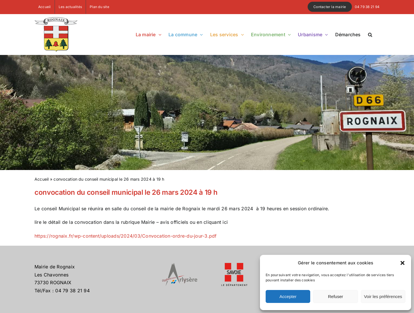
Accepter (287, 296)
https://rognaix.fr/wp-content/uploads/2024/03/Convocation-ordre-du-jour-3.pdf (125, 236)
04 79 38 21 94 (367, 7)
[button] (402, 263)
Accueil (41, 179)
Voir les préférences (383, 296)
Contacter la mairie (329, 7)
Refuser (335, 296)
